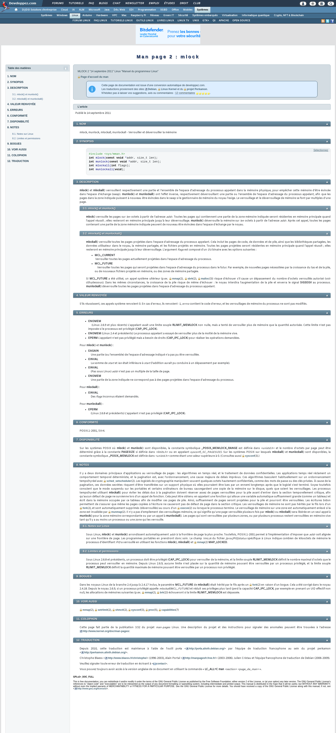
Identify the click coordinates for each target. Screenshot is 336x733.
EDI (131, 9)
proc (151, 609)
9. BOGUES (14, 143)
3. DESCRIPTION (17, 87)
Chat (116, 3)
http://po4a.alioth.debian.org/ (206, 648)
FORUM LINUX (81, 20)
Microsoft (94, 9)
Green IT (168, 15)
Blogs (103, 3)
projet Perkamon (197, 89)
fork (85, 508)
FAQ (91, 3)
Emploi (153, 3)
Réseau (154, 15)
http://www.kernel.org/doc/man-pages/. (106, 631)
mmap (176, 278)
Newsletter (134, 3)
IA (73, 9)
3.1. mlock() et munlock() (25, 94)
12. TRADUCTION (18, 161)
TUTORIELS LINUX (122, 20)
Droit (183, 3)
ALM (81, 9)
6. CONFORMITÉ (17, 115)
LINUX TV (183, 20)
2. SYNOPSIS (15, 82)
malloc (205, 278)
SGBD (163, 9)
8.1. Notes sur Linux (22, 134)
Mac (124, 15)
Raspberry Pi (138, 15)
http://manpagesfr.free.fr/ (200, 658)
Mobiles (188, 9)
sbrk (190, 278)
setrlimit (103, 609)
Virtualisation (229, 15)
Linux (75, 15)
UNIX (196, 20)
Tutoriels (76, 3)
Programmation (147, 9)
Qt (214, 20)
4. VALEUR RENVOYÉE (21, 104)
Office (175, 9)
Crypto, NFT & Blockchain (289, 15)
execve (184, 508)
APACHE (224, 20)
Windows (62, 15)
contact (161, 663)
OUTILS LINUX (145, 20)
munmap (116, 511)
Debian (152, 89)
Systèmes (202, 9)
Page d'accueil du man (94, 76)
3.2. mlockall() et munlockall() (27, 99)
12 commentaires (185, 93)
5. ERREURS (15, 109)
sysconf (250, 455)
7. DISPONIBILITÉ (18, 121)
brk (162, 592)
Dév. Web (119, 9)
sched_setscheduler (118, 481)
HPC (114, 15)
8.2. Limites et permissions (26, 138)
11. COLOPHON (16, 155)
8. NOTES (13, 127)
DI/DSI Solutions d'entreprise (39, 9)
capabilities (169, 609)
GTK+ (205, 20)
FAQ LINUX (100, 20)
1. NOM (11, 76)
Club (196, 3)
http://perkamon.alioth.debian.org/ (105, 652)
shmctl (119, 609)
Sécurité (183, 15)
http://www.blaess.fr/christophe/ (127, 658)
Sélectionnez (320, 150)
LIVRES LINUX (165, 20)
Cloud (64, 9)
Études (169, 3)
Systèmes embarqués (205, 15)
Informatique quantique (256, 15)
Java (106, 9)
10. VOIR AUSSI (16, 149)
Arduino (87, 15)
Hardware (102, 15)
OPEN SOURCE (241, 20)
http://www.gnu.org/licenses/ (92, 688)
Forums (57, 3)
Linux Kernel (169, 89)
